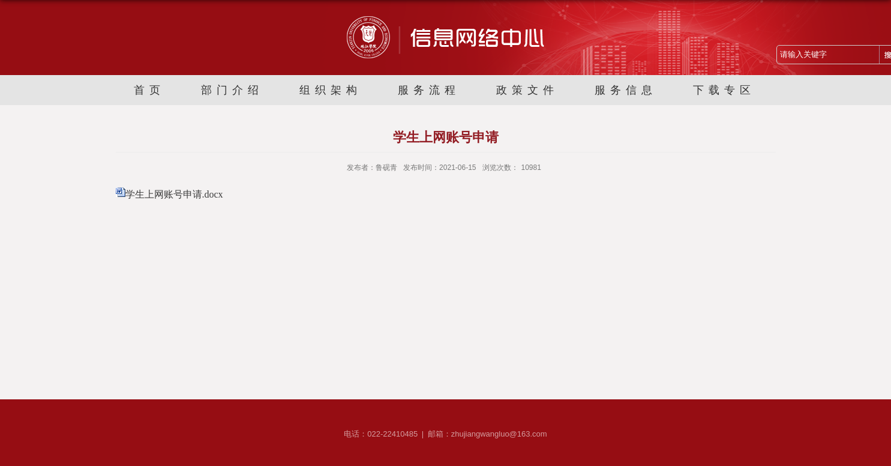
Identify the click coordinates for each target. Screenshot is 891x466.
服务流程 (429, 90)
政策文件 (527, 90)
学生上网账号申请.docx (174, 194)
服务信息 (626, 90)
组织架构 (330, 90)
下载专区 (724, 90)
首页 (149, 90)
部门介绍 (232, 90)
